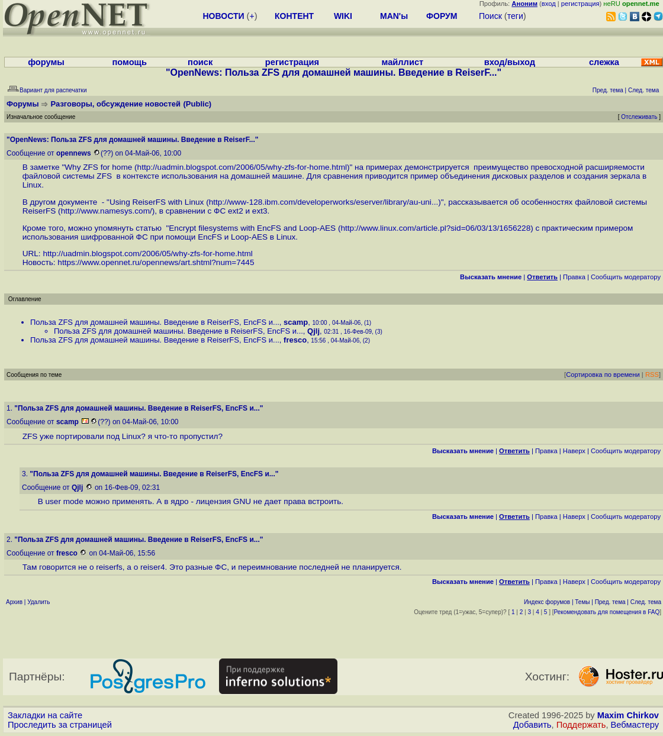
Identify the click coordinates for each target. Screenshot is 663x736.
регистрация (580, 3)
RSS (652, 374)
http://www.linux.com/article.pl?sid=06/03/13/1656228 (435, 228)
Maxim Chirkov (628, 715)
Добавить (532, 724)
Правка (574, 276)
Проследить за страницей (60, 724)
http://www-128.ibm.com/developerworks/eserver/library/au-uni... (324, 202)
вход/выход (509, 62)
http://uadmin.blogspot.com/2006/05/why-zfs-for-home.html (242, 167)
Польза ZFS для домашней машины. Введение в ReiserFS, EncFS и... (154, 322)
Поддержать (581, 724)
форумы (46, 62)
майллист (403, 62)
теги (515, 16)
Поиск (490, 16)
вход (549, 3)
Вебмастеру (635, 724)
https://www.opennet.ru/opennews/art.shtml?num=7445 (155, 262)
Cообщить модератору (626, 276)
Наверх (574, 450)
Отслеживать (639, 117)
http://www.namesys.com (105, 210)
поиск (200, 62)
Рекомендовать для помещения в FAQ (607, 612)
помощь (129, 62)
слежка (604, 62)
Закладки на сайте (45, 715)
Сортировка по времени (603, 374)
